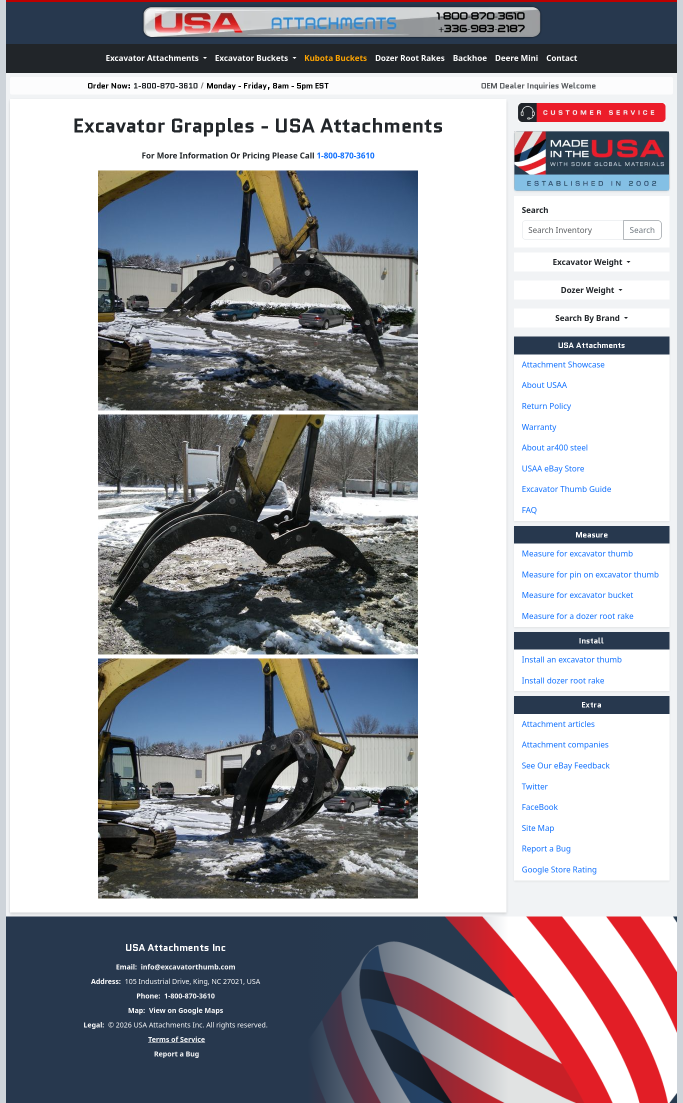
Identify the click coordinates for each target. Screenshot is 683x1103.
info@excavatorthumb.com (187, 967)
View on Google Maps (186, 1010)
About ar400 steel (555, 447)
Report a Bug (546, 848)
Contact (561, 58)
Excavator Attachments (153, 58)
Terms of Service (176, 1039)
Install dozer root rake (563, 680)
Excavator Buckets (252, 58)
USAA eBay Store (553, 468)
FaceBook (540, 807)
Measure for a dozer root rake (578, 616)
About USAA (545, 385)
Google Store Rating (559, 869)
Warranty (539, 427)
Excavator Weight (588, 262)
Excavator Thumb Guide (567, 489)
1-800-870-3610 (166, 86)
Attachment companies (565, 744)
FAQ (529, 510)
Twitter (535, 786)
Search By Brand (589, 318)
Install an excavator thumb (572, 659)
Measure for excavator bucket (578, 595)
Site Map (538, 828)
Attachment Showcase (563, 364)
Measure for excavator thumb (578, 553)
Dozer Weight (588, 290)
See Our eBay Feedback (566, 765)
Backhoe (470, 58)
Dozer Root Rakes (410, 58)
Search (535, 210)
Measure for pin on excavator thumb (590, 574)
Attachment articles (558, 724)
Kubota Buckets (336, 58)
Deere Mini (516, 58)
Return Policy (547, 406)
